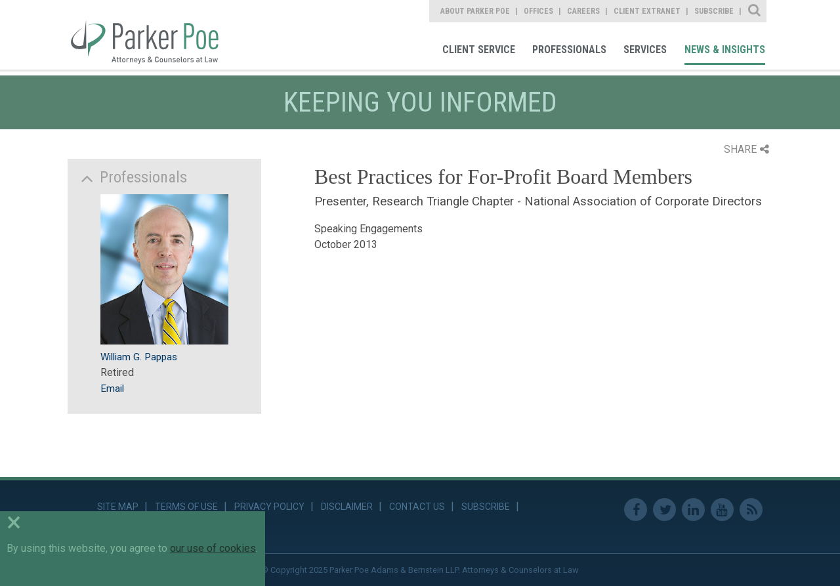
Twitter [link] (664, 509)
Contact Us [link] (417, 506)
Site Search (755, 11)
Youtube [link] (722, 509)
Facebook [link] (635, 509)
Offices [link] (538, 11)
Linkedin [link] (693, 509)
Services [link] (645, 49)
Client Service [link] (478, 49)
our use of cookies (213, 548)
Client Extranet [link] (647, 11)
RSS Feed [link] (751, 509)
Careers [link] (583, 11)
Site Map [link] (117, 506)
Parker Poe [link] (152, 34)
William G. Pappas (138, 357)
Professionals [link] (569, 49)
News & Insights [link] (724, 49)
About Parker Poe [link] (475, 11)
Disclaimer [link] (347, 506)
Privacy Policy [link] (269, 506)
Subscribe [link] (714, 11)
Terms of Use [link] (186, 506)
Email (112, 388)
